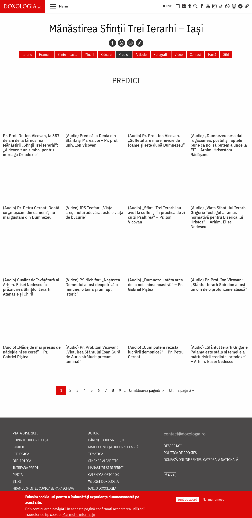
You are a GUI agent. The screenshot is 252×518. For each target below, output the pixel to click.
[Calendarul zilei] (184, 6)
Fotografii (161, 54)
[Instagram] (214, 6)
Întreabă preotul (27, 468)
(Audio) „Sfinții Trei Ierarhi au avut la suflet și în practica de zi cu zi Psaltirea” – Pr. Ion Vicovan (156, 214)
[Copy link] (139, 43)
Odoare (106, 54)
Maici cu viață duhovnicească (113, 447)
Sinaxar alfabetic (103, 461)
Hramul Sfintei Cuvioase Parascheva (43, 488)
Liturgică (21, 454)
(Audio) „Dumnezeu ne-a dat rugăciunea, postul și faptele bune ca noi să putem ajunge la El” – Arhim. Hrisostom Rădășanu (219, 145)
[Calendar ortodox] (177, 6)
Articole (141, 54)
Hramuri (45, 54)
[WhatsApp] (227, 6)
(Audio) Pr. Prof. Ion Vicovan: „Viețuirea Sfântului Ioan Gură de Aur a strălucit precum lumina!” (93, 354)
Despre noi (173, 446)
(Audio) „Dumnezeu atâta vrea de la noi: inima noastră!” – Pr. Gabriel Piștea (155, 284)
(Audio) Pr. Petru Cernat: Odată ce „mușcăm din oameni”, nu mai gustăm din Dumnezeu (31, 212)
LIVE (169, 6)
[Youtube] (208, 6)
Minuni (89, 54)
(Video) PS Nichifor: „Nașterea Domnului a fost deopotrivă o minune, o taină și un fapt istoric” (93, 286)
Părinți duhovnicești (106, 440)
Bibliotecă (22, 461)
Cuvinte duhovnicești (31, 440)
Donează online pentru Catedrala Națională (201, 460)
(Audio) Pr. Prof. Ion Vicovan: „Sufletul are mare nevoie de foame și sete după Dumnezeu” (156, 140)
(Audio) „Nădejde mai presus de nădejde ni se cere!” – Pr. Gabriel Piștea (32, 352)
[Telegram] (240, 6)
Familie (19, 447)
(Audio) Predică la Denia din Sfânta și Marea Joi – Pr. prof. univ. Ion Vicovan (92, 140)
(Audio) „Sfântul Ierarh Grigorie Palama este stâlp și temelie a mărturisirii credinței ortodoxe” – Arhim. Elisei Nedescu (219, 354)
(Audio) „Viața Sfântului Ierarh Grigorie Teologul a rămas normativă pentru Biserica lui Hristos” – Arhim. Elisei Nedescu (218, 217)
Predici (124, 54)
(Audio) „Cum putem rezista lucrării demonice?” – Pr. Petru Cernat (156, 352)
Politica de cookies (180, 453)
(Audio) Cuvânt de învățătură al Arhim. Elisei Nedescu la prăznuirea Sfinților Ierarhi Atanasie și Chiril (31, 286)
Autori (94, 433)
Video (179, 54)
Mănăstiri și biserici (106, 468)
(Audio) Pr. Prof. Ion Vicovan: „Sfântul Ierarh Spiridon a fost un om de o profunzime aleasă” (219, 284)
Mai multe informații (78, 514)
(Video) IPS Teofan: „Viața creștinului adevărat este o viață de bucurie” (94, 212)
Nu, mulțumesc (213, 499)
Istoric (27, 54)
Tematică (95, 454)
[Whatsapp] (121, 43)
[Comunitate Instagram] (234, 6)
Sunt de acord (187, 499)
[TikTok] (221, 6)
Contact (195, 54)
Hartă (212, 54)
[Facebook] (201, 6)
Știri (226, 54)
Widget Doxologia (103, 482)
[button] (59, 6)
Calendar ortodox (103, 475)
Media (18, 475)
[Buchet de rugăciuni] (190, 6)
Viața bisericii (25, 433)
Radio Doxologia (102, 488)
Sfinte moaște (68, 54)
